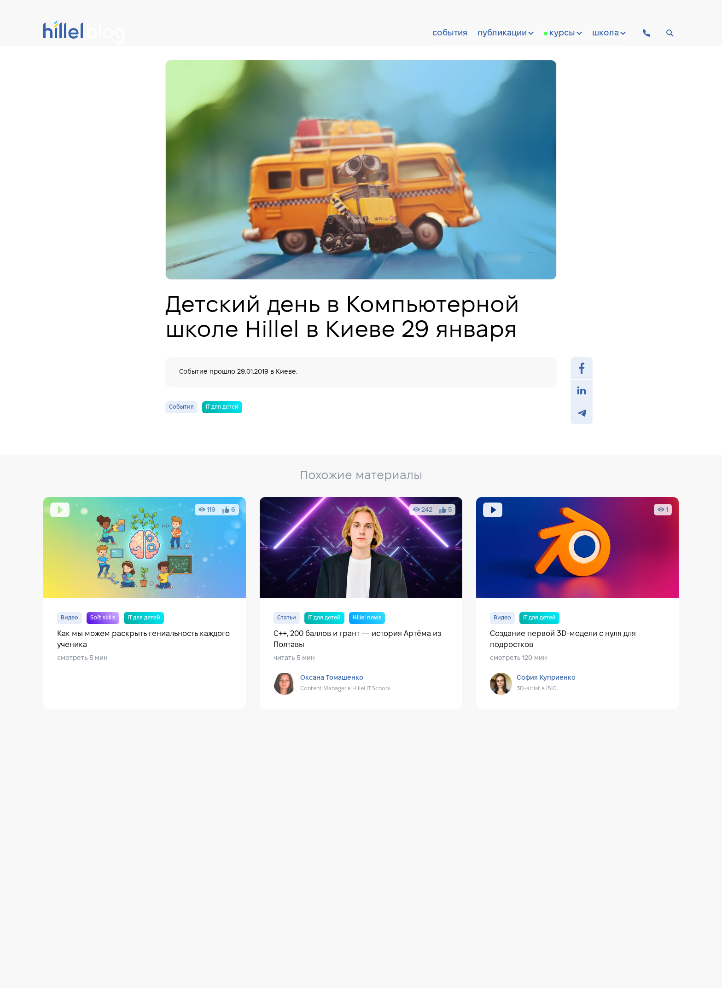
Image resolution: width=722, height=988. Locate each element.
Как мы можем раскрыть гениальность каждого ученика (144, 603)
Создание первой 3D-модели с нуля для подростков (577, 603)
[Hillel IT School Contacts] (646, 33)
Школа (609, 33)
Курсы (565, 33)
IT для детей (222, 407)
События (449, 33)
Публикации (505, 33)
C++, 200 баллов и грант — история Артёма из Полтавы (361, 603)
